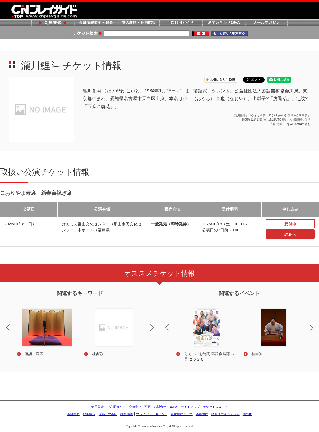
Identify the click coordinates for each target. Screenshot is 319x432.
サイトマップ (190, 406)
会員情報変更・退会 (95, 23)
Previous (162, 324)
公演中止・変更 (140, 406)
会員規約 (202, 414)
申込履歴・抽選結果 (138, 23)
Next (156, 331)
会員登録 (52, 23)
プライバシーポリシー (151, 414)
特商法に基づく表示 (225, 414)
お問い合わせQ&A (223, 23)
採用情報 (89, 414)
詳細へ (290, 234)
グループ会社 (108, 414)
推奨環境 (126, 414)
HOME (247, 414)
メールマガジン (266, 23)
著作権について (182, 414)
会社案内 (73, 414)
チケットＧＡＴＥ (215, 406)
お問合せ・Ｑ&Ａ (166, 406)
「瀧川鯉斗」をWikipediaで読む (290, 124)
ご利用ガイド (181, 23)
